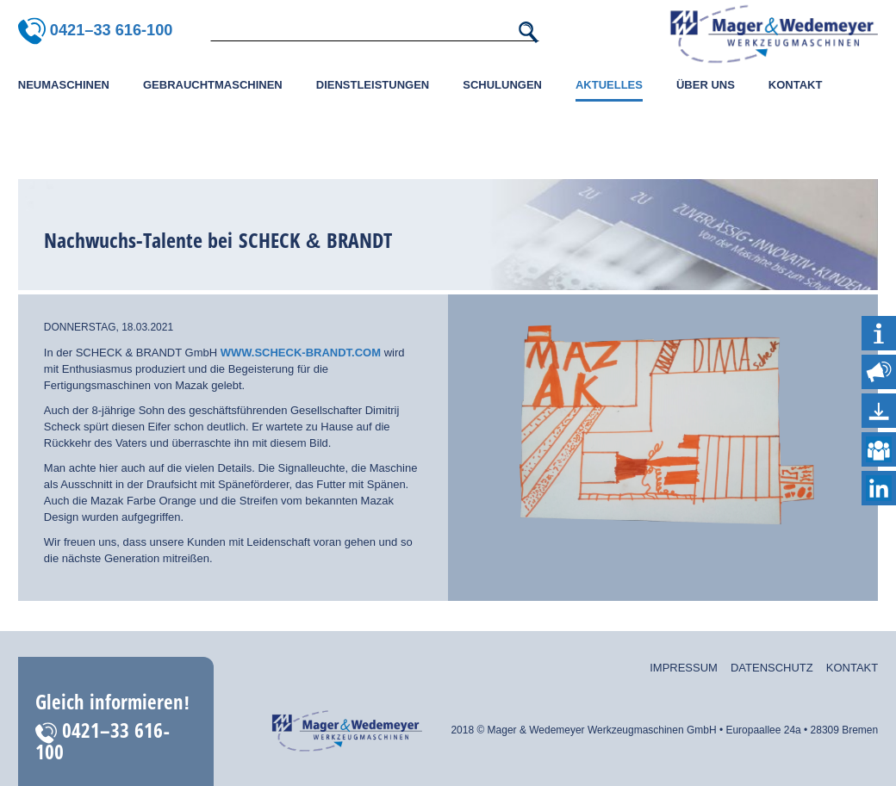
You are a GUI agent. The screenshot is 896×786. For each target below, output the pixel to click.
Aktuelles (609, 84)
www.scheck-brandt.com (299, 352)
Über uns (705, 84)
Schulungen (502, 84)
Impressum (684, 667)
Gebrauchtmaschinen (213, 84)
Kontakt (795, 84)
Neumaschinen (63, 84)
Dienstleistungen (372, 84)
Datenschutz (772, 667)
